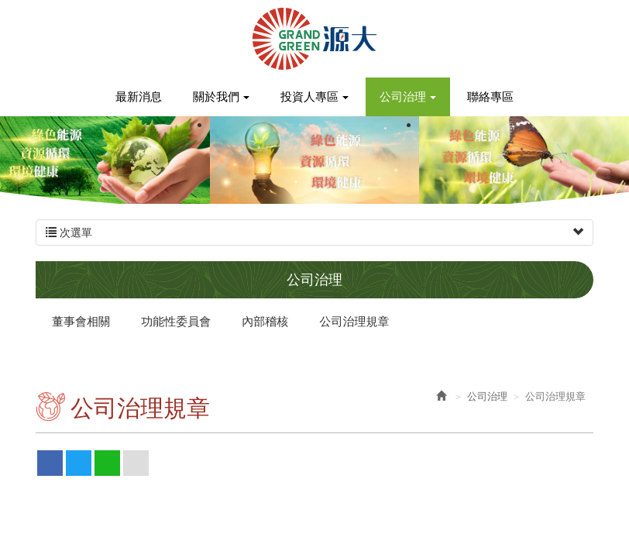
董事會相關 (81, 321)
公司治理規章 (355, 321)
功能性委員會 (176, 321)
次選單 (314, 232)
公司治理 (487, 396)
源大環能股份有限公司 (314, 39)
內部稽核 (265, 321)
